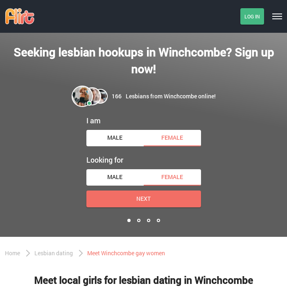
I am (93, 120)
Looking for (104, 160)
